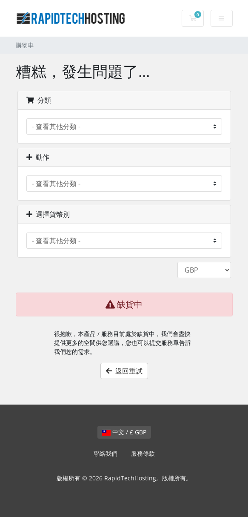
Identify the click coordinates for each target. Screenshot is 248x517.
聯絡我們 (105, 453)
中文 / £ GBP (124, 432)
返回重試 (124, 371)
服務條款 (143, 453)
